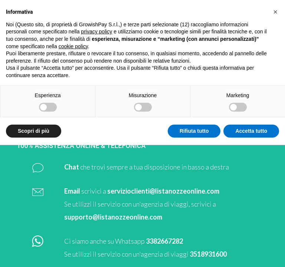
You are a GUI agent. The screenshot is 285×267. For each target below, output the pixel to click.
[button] (275, 12)
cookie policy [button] (73, 46)
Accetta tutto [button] (251, 131)
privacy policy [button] (96, 31)
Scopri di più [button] (33, 131)
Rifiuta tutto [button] (194, 131)
